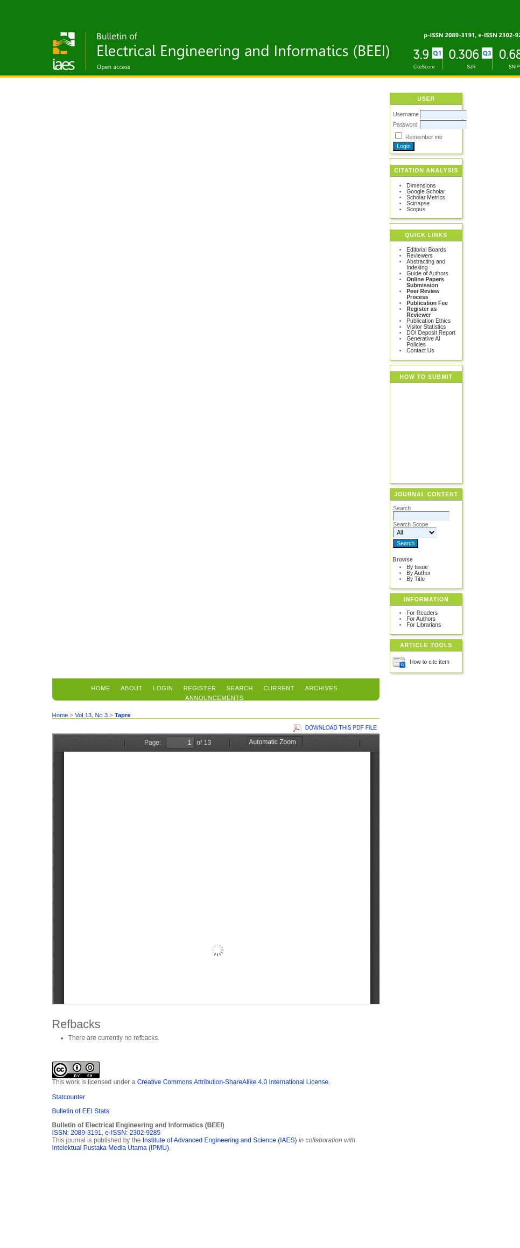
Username (406, 114)
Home (101, 688)
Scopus (415, 209)
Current (278, 688)
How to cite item (429, 662)
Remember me (423, 137)
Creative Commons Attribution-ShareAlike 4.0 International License (233, 1082)
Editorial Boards (426, 250)
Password (405, 125)
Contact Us (420, 350)
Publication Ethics (428, 321)
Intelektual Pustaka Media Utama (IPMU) (110, 1148)
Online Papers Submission (425, 282)
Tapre (123, 715)
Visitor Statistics (426, 327)
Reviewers (419, 256)
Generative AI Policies (423, 342)
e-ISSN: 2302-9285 (132, 1132)
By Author (418, 573)
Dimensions (420, 186)
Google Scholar (425, 192)
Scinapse (418, 203)
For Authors (420, 619)
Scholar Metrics (425, 197)
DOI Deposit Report (430, 333)
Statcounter (68, 1097)
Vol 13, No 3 (91, 715)
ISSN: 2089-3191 (77, 1132)
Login (163, 688)
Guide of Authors (427, 273)
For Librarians (423, 625)
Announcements (214, 698)
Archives (321, 688)
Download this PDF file (341, 728)
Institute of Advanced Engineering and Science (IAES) (220, 1140)
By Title (415, 579)
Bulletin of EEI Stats (80, 1111)
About (132, 688)
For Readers (422, 613)
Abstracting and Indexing (425, 265)
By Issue (417, 567)
